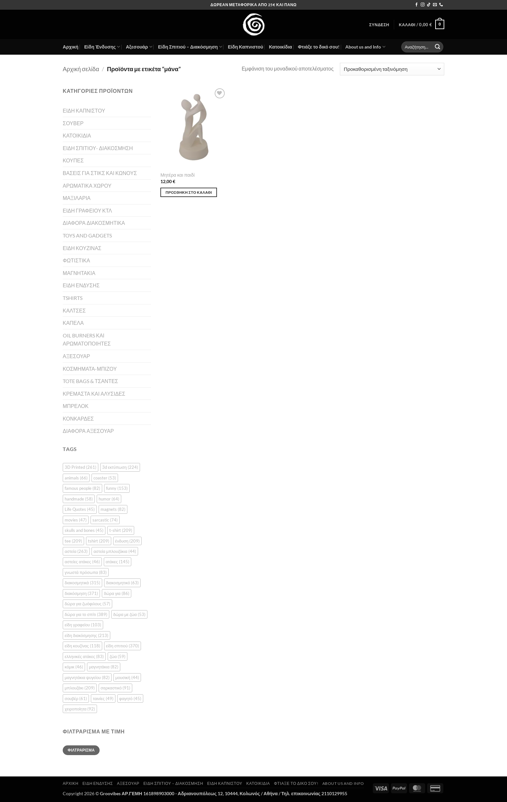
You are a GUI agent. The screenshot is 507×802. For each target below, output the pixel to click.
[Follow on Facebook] (416, 5)
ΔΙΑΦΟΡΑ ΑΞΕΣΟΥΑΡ (88, 431)
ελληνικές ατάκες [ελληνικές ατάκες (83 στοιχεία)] (84, 656)
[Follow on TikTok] (429, 5)
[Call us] (441, 5)
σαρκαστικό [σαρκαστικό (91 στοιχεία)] (115, 687)
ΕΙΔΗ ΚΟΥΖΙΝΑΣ (82, 248)
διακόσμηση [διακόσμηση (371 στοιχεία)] (81, 593)
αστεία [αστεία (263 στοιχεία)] (76, 551)
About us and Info (365, 47)
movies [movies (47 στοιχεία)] (76, 519)
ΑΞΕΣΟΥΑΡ (76, 356)
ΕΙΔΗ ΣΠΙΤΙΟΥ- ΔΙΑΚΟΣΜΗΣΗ (98, 148)
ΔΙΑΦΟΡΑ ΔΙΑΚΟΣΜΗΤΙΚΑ (94, 223)
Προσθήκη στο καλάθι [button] (189, 192)
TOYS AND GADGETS (87, 235)
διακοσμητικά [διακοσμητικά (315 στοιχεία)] (82, 582)
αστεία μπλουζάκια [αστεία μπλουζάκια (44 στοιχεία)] (114, 551)
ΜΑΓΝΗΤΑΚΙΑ (79, 273)
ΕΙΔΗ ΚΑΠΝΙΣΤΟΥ (84, 110)
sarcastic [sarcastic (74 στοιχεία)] (105, 519)
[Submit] (437, 46)
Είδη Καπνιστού (245, 46)
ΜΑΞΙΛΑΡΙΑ (77, 198)
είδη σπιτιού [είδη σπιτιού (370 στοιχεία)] (122, 645)
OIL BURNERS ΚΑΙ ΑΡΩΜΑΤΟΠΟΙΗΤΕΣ (87, 339)
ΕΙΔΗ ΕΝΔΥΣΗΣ (81, 285)
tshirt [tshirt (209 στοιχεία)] (98, 541)
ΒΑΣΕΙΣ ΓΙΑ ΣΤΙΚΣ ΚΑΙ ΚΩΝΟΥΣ (100, 173)
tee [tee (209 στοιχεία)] (73, 541)
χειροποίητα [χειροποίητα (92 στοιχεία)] (80, 708)
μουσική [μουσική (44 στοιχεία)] (127, 677)
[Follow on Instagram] (423, 5)
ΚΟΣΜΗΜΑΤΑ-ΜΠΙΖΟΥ (90, 369)
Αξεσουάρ (139, 47)
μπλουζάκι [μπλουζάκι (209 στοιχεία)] (80, 687)
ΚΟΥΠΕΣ (73, 160)
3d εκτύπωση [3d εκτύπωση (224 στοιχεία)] (120, 467)
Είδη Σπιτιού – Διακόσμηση (190, 47)
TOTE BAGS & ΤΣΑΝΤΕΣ (90, 381)
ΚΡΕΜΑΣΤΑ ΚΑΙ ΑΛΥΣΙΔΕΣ (94, 393)
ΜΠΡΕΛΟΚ (76, 406)
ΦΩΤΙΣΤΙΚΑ (76, 260)
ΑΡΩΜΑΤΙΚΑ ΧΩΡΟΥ (87, 185)
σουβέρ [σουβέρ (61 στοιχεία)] (76, 698)
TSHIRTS (72, 298)
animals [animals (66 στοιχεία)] (76, 477)
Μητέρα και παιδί (177, 175)
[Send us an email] (435, 5)
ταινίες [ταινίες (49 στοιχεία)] (103, 698)
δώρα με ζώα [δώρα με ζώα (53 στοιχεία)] (129, 614)
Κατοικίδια (280, 46)
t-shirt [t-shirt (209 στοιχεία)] (120, 530)
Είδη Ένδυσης (102, 47)
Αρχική (70, 46)
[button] (379, 24)
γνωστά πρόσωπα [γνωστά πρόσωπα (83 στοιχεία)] (86, 572)
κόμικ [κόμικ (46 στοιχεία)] (74, 666)
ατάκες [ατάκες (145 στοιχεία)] (117, 561)
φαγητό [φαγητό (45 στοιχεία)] (130, 698)
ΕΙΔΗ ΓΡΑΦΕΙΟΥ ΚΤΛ (87, 210)
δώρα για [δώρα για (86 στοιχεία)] (116, 593)
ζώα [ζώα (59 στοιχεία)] (117, 656)
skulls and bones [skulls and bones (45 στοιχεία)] (84, 530)
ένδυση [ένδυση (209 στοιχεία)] (127, 541)
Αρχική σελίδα (81, 68)
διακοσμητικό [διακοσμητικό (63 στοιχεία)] (122, 582)
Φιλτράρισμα (81, 750)
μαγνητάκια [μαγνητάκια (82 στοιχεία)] (103, 666)
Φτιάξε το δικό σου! (319, 46)
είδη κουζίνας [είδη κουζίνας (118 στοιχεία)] (82, 645)
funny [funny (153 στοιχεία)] (117, 488)
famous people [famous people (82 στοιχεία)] (82, 488)
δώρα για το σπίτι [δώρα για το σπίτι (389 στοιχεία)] (86, 614)
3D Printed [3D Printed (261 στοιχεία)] (80, 467)
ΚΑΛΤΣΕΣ (74, 310)
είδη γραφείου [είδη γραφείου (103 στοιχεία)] (83, 624)
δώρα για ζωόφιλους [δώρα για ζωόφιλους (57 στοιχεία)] (87, 603)
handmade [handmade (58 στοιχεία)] (79, 498)
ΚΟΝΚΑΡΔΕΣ (78, 418)
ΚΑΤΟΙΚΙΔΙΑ (77, 135)
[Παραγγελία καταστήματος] (392, 69)
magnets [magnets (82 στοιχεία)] (113, 509)
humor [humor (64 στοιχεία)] (109, 498)
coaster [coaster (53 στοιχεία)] (104, 477)
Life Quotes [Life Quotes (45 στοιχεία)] (80, 509)
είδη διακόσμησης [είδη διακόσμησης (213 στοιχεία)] (86, 635)
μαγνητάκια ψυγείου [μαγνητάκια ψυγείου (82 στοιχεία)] (87, 677)
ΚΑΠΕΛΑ (73, 323)
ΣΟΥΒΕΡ (73, 123)
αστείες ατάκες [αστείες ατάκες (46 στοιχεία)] (82, 561)
